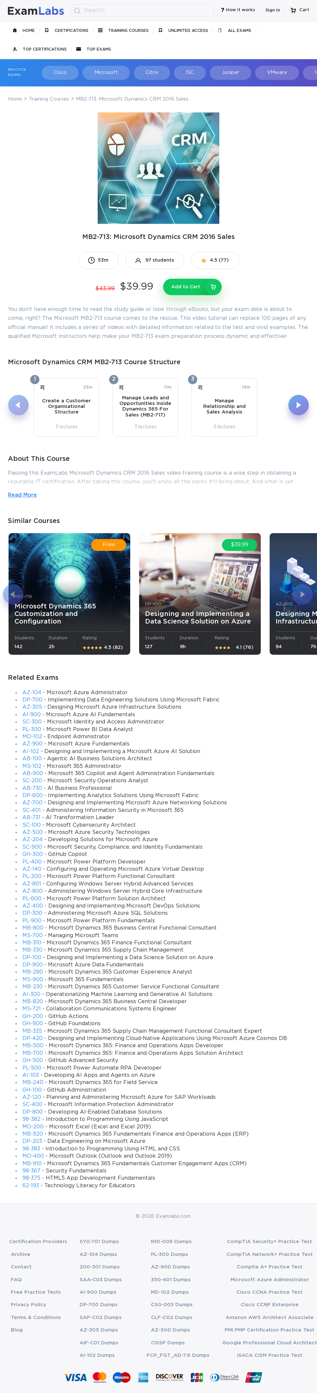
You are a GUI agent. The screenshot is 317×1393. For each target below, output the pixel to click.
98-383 (31, 1148)
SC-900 (32, 847)
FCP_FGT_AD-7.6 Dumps (178, 1355)
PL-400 (32, 862)
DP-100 (31, 957)
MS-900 (32, 979)
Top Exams (93, 49)
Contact (21, 1267)
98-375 (31, 1178)
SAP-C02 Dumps (101, 1317)
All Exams (234, 31)
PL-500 (31, 1068)
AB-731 (31, 817)
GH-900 (32, 1023)
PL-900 (31, 920)
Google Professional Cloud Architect (269, 1343)
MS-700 (32, 935)
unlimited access (183, 31)
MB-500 (32, 1045)
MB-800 (32, 928)
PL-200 (31, 876)
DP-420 (32, 1038)
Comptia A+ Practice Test (270, 1267)
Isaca (293, 72)
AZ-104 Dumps (98, 1254)
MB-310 (31, 942)
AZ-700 (32, 802)
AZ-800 (32, 891)
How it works (238, 10)
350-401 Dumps (171, 1280)
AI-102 (30, 751)
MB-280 (32, 972)
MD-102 (32, 736)
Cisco (55, 72)
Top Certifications (39, 49)
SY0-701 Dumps (99, 1242)
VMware (253, 72)
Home (23, 31)
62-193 (30, 1185)
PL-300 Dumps (169, 1254)
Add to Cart (185, 287)
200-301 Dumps (100, 1267)
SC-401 (31, 810)
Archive (20, 1254)
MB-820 (32, 1001)
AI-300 (31, 994)
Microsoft (98, 72)
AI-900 (31, 714)
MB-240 (32, 1082)
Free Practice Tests (36, 1292)
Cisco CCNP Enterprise (270, 1305)
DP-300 (32, 913)
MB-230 (32, 986)
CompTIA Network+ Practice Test (270, 1254)
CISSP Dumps (168, 1343)
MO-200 (33, 1126)
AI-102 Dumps (97, 1355)
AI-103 (30, 1075)
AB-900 (32, 773)
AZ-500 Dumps (170, 1330)
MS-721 (31, 1008)
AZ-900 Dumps (170, 1267)
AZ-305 (32, 707)
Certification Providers (38, 1242)
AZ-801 (31, 884)
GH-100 (32, 1090)
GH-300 (32, 854)
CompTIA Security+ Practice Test (269, 1242)
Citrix (139, 72)
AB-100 (32, 758)
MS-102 (31, 766)
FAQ (16, 1280)
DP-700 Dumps (99, 1305)
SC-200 (32, 780)
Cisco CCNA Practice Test (269, 1292)
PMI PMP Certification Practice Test (269, 1330)
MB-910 (32, 1163)
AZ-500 (32, 832)
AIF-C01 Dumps (99, 1343)
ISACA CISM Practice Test (269, 1355)
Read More (22, 495)
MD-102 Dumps (170, 1292)
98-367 (31, 1171)
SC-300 (32, 722)
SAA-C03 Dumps (101, 1280)
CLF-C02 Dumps (171, 1317)
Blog (17, 1330)
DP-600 (32, 795)
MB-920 (32, 1134)
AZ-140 (31, 869)
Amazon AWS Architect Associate (270, 1317)
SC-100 (31, 825)
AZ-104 (31, 692)
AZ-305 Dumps (99, 1330)
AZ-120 (31, 1097)
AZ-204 (32, 839)
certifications (66, 31)
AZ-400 (32, 906)
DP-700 (32, 699)
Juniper (210, 72)
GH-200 (32, 1016)
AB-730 (32, 788)
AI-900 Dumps (98, 1292)
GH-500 (32, 1060)
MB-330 (32, 950)
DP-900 (32, 964)
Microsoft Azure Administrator (270, 1280)
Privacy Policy (28, 1305)
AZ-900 (32, 744)
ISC (174, 72)
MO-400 (33, 1156)
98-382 (31, 1119)
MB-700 (32, 1053)
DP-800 (32, 1112)
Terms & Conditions (36, 1317)
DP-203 (32, 1141)
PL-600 (31, 898)
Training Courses (123, 31)
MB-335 (32, 1031)
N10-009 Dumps (171, 1242)
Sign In (272, 10)
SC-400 (32, 1104)
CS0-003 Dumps (172, 1305)
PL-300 (31, 729)
